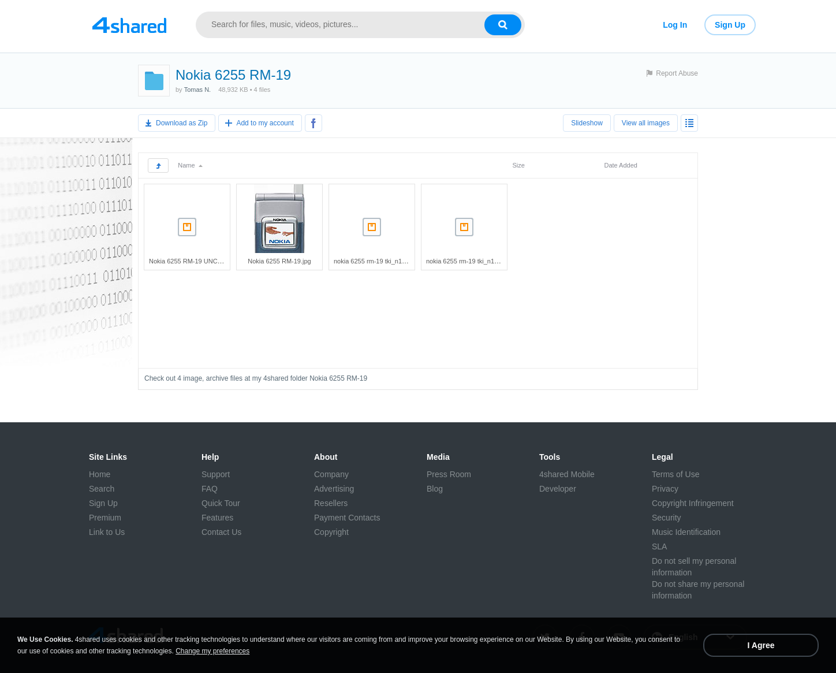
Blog (435, 488)
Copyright (331, 532)
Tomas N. (197, 89)
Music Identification (686, 532)
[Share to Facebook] (313, 123)
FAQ (209, 488)
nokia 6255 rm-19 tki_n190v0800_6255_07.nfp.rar (496, 261)
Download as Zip (181, 123)
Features (217, 517)
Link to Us (107, 532)
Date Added (620, 165)
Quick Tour (220, 503)
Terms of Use (675, 474)
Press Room (449, 474)
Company (331, 474)
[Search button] (502, 24)
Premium (105, 517)
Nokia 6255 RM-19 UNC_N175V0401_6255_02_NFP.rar (228, 261)
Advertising (334, 488)
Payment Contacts (347, 517)
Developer (557, 488)
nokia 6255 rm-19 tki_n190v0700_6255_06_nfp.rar (405, 261)
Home (99, 474)
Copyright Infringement (693, 503)
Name (190, 165)
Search (101, 488)
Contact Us (221, 532)
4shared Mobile (567, 474)
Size (518, 165)
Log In (675, 24)
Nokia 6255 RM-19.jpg (279, 261)
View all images (646, 123)
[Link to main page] (129, 24)
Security (666, 517)
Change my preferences (212, 651)
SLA (659, 546)
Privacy (665, 488)
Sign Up (730, 24)
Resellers (331, 503)
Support (215, 474)
